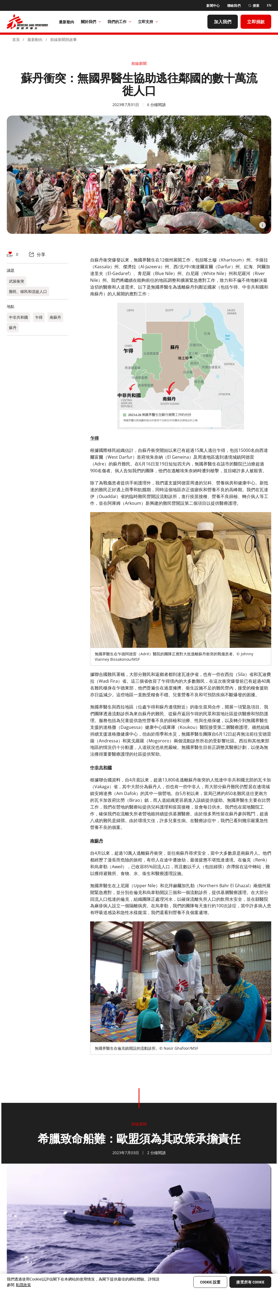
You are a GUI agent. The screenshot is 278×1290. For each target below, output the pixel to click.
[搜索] (253, 5)
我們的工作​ (119, 21)
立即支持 (148, 21)
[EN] (269, 5)
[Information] (262, 225)
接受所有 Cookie (250, 1282)
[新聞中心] (213, 5)
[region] (139, 1282)
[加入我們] (222, 22)
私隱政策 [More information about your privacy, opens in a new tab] (23, 1284)
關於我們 (91, 21)
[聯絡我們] (234, 5)
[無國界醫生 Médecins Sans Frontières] (27, 21)
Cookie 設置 (210, 1282)
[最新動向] (66, 22)
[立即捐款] (256, 22)
